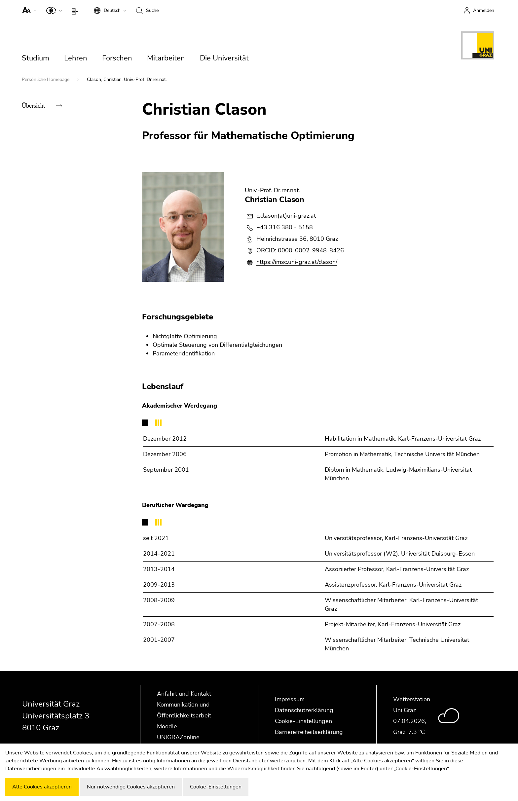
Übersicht (34, 105)
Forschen (117, 58)
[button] (28, 10)
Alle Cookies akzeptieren (42, 786)
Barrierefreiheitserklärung (309, 732)
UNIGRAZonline (178, 737)
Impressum (290, 699)
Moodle (167, 726)
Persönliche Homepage (46, 79)
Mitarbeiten (166, 58)
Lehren (75, 58)
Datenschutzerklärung (304, 710)
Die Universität (224, 58)
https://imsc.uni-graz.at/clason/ (296, 262)
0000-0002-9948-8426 (311, 250)
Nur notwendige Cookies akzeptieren (131, 786)
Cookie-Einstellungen (303, 721)
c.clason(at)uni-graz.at (286, 216)
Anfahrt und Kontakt (184, 694)
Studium (35, 58)
